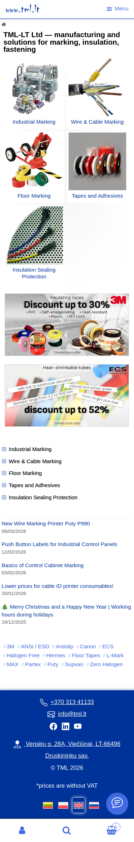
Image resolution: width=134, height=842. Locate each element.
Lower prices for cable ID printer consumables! (57, 586)
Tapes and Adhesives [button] (30, 485)
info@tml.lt (67, 713)
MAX (13, 664)
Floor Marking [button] (21, 473)
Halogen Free (23, 655)
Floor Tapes (86, 655)
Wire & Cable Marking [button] (31, 461)
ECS (108, 646)
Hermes (55, 655)
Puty (53, 664)
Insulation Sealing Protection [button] (39, 497)
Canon (88, 646)
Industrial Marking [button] (26, 449)
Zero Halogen (106, 664)
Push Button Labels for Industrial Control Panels (59, 544)
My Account (22, 830)
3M (10, 646)
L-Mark (115, 655)
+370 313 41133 (67, 702)
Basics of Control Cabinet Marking (42, 565)
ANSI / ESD (35, 646)
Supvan (74, 664)
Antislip (64, 646)
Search (67, 830)
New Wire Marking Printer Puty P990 (45, 523)
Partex (33, 664)
